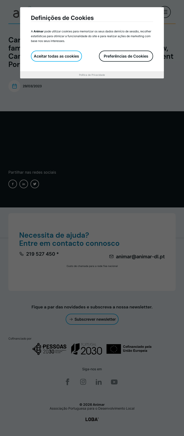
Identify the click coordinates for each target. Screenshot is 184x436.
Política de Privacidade (92, 74)
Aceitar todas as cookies (56, 56)
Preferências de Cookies (126, 56)
